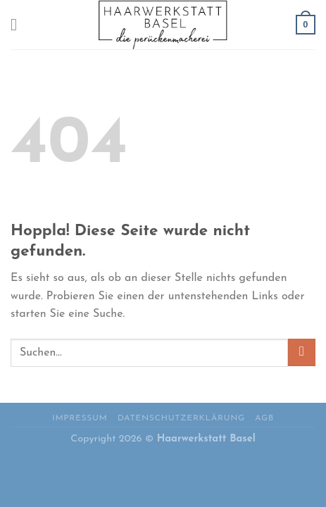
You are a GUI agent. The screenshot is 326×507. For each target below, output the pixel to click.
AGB (264, 418)
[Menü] (19, 24)
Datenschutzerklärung (181, 418)
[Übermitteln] (301, 352)
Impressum (79, 418)
